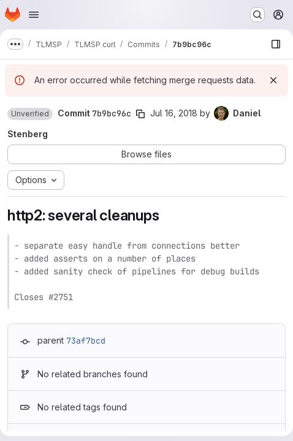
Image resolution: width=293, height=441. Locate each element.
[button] (30, 114)
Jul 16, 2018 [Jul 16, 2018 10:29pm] (173, 113)
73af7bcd (85, 340)
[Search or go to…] (257, 14)
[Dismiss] (273, 80)
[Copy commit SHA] (140, 114)
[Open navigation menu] (34, 14)
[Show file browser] (276, 44)
